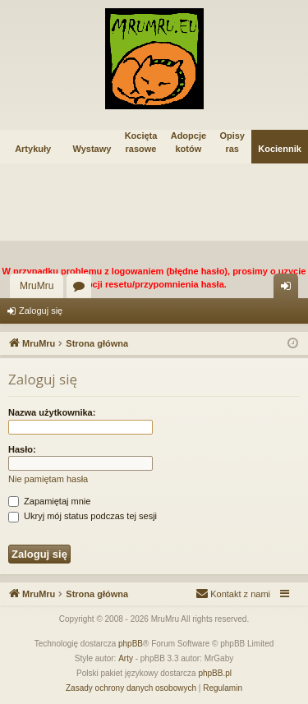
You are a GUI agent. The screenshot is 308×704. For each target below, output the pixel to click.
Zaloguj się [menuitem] (289, 289)
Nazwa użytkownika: (51, 412)
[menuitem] (232, 594)
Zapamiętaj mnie (49, 501)
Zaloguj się (40, 310)
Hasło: (22, 449)
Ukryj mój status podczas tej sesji (82, 516)
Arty (125, 658)
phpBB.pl (215, 673)
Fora (82, 289)
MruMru (36, 286)
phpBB (130, 643)
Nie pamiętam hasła (48, 479)
